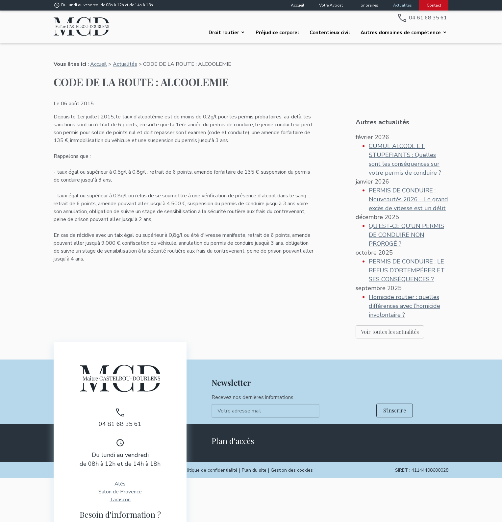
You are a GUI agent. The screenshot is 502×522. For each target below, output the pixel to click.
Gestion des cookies (292, 435)
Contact (434, 5)
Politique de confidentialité (210, 435)
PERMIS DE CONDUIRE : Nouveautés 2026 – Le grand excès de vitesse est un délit (408, 174)
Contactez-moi (120, 497)
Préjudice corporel (277, 32)
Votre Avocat (331, 5)
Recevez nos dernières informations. (253, 361)
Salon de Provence (120, 456)
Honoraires (368, 5)
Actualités (402, 5)
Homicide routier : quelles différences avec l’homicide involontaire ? (404, 281)
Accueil (297, 5)
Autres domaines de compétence (401, 32)
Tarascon (120, 464)
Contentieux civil (330, 32)
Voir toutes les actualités (390, 306)
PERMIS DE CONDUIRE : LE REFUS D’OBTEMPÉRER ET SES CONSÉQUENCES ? (407, 245)
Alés (120, 448)
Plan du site (254, 435)
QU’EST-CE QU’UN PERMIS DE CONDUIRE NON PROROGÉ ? (406, 210)
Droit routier (224, 32)
